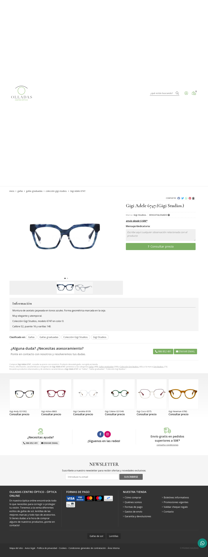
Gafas (91, 366)
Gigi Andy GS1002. (18, 411)
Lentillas (113, 536)
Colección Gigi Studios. (129, 366)
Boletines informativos (176, 497)
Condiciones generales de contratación (87, 548)
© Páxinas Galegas (189, 548)
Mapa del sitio (16, 548)
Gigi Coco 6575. (144, 411)
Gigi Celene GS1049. (114, 411)
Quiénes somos (133, 502)
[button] (65, 278)
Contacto (169, 511)
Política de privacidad (47, 548)
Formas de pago (134, 507)
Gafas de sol (96, 536)
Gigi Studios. (158, 366)
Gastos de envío (133, 511)
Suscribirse (131, 476)
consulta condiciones (167, 445)
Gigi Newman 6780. (178, 411)
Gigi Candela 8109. (82, 411)
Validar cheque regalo (176, 507)
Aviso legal (30, 548)
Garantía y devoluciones (138, 516)
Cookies (63, 548)
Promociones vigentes (176, 502)
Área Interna (114, 548)
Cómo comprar (133, 497)
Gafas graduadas (106, 366)
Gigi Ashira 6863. (49, 411)
